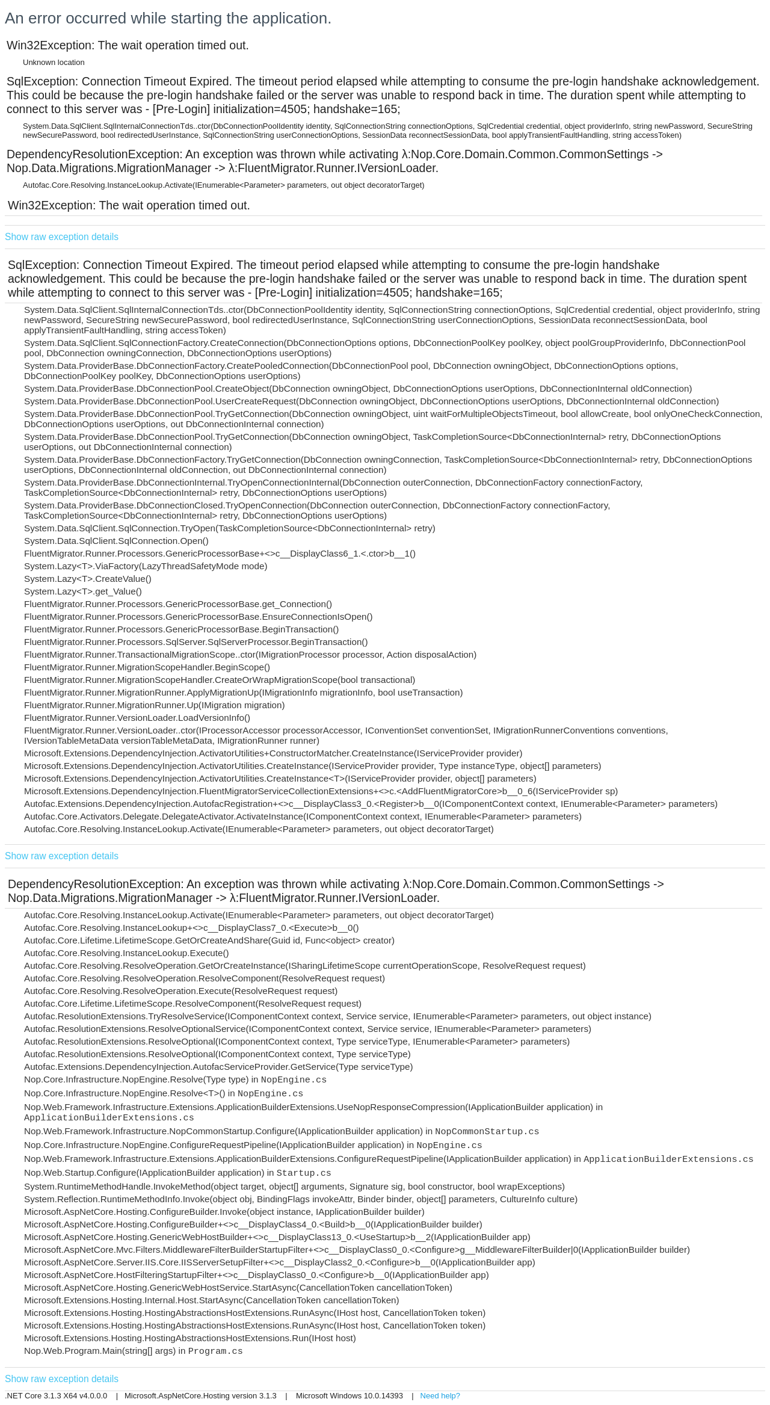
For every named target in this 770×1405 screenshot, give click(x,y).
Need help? (440, 1395)
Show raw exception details (62, 237)
